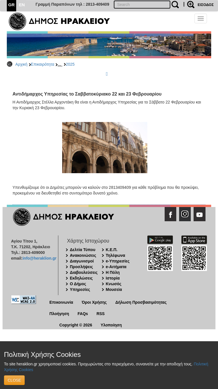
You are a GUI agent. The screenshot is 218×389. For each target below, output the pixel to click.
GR (11, 4)
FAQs (82, 313)
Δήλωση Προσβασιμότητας (141, 302)
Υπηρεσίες (80, 289)
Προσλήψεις (81, 266)
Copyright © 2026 (75, 325)
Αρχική (21, 64)
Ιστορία (113, 278)
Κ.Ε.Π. (112, 249)
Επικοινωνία (61, 302)
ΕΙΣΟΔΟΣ (206, 5)
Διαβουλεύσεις (84, 272)
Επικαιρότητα (42, 64)
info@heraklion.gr (39, 258)
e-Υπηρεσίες (118, 261)
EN (22, 4)
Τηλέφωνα (115, 255)
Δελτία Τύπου (82, 249)
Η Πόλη (113, 272)
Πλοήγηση (59, 313)
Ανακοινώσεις (83, 255)
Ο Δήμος (78, 284)
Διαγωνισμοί (82, 261)
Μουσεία (114, 289)
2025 (70, 64)
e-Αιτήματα (116, 266)
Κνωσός (113, 284)
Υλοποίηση (111, 325)
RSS (101, 313)
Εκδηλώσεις (81, 278)
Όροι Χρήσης (94, 302)
